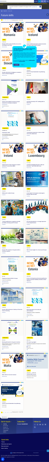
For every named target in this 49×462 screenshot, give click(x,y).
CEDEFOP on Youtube (40, 424)
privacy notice (22, 61)
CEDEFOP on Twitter (37, 424)
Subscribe (20, 421)
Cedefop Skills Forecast (31, 374)
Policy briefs (29, 345)
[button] (2, 459)
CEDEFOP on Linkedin (43, 424)
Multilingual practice (15, 455)
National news (4, 46)
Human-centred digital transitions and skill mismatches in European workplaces (11, 102)
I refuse (22, 64)
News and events (5, 446)
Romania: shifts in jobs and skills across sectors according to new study (11, 44)
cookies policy (32, 60)
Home (1, 10)
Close (40, 6)
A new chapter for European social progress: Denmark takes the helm (36, 193)
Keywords (5, 10)
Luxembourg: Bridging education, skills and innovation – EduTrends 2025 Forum (35, 165)
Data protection (3, 456)
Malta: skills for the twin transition (9, 374)
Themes (3, 441)
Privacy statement (35, 455)
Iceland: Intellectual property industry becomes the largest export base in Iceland (36, 44)
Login (42, 1)
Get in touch (5, 421)
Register (44, 1)
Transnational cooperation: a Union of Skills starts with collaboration (35, 133)
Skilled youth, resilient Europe (8, 193)
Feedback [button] (48, 451)
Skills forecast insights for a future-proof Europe (37, 249)
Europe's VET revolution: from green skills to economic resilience (11, 250)
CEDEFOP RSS (35, 427)
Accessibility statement (7, 455)
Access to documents (22, 455)
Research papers (5, 136)
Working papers (4, 104)
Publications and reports (6, 444)
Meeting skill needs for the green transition (11, 342)
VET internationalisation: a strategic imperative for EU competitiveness (36, 222)
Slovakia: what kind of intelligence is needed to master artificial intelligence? (11, 73)
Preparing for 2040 (6, 132)
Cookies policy (29, 455)
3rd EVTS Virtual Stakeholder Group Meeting (11, 403)
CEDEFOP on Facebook (35, 424)
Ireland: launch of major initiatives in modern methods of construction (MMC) (11, 165)
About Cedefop (4, 448)
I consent (16, 64)
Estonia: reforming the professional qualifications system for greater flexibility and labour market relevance (37, 279)
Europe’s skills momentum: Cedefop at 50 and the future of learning (12, 310)
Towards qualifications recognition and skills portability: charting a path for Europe (11, 222)
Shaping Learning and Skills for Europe (10, 278)
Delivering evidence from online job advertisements (34, 310)
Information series (5, 281)
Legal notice (9, 456)
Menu (47, 1)
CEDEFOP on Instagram (45, 424)
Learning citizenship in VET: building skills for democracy (36, 102)
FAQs (2, 455)
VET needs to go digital (31, 342)
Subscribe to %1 (47, 14)
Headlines (28, 104)
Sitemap (13, 456)
